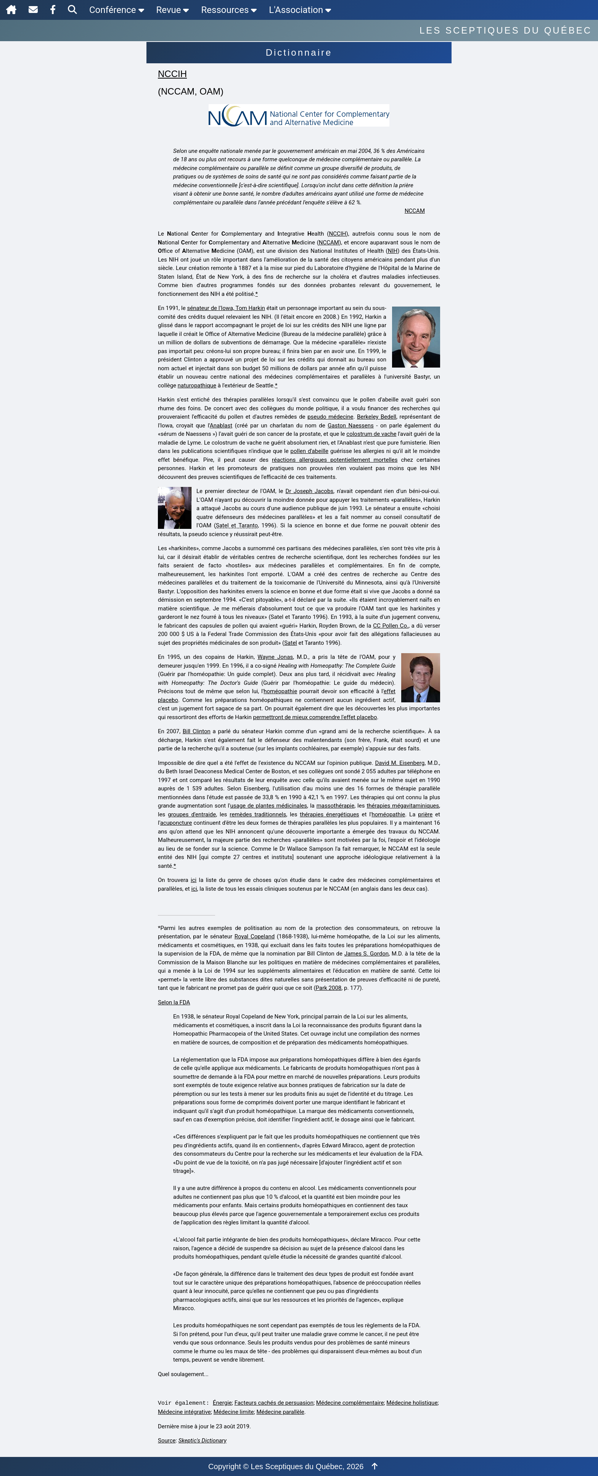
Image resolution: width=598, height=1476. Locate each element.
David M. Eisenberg (399, 763)
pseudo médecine (330, 416)
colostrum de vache (371, 433)
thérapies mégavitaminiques (403, 805)
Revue (172, 10)
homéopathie (280, 691)
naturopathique (197, 385)
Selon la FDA (174, 1002)
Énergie (222, 1402)
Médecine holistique (411, 1402)
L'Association (300, 10)
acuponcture (176, 822)
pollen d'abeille (310, 451)
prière (425, 814)
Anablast (221, 425)
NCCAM (415, 210)
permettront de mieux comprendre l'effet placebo (315, 717)
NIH (392, 250)
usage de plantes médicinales (268, 805)
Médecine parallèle (280, 1412)
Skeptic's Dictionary (202, 1440)
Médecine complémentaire (350, 1402)
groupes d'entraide (192, 814)
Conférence (116, 10)
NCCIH (172, 74)
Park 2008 (329, 988)
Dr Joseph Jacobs (310, 491)
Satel (290, 642)
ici (193, 880)
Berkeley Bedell (376, 416)
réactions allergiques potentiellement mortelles (334, 459)
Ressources (229, 10)
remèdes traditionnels (258, 814)
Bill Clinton (197, 731)
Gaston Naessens (351, 425)
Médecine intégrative (184, 1412)
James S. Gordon (366, 953)
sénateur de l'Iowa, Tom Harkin (226, 308)
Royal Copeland (255, 936)
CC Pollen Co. (390, 625)
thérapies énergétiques (329, 814)
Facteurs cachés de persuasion (274, 1402)
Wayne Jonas (275, 657)
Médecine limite (234, 1412)
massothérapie (335, 805)
